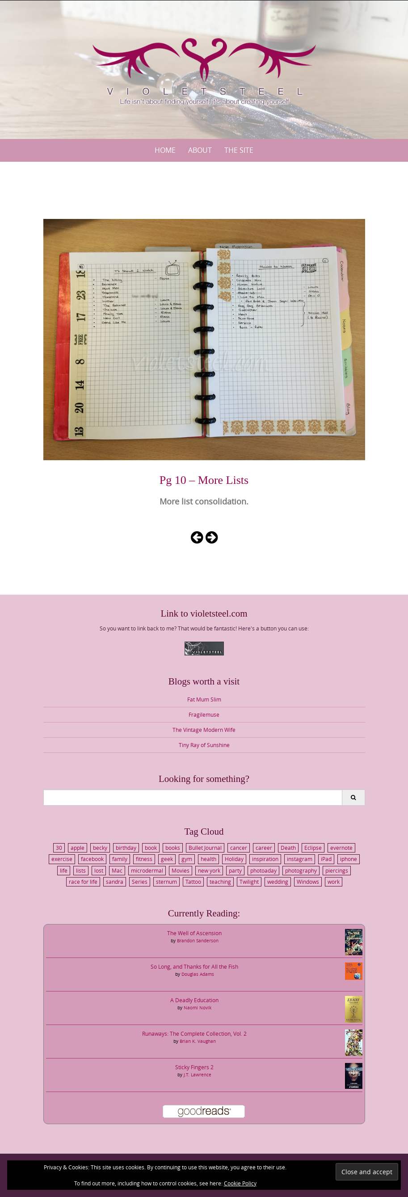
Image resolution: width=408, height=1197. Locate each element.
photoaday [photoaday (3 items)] (263, 870)
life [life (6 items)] (63, 870)
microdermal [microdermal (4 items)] (147, 870)
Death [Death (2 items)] (288, 847)
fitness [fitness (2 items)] (144, 858)
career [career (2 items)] (264, 847)
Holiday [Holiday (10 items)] (234, 858)
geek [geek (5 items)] (167, 858)
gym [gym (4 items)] (186, 858)
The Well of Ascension (194, 933)
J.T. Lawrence (197, 1075)
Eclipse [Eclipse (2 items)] (313, 847)
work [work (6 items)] (334, 881)
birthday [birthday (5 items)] (126, 847)
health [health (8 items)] (208, 858)
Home (165, 150)
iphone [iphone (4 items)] (348, 858)
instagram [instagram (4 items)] (299, 858)
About (200, 150)
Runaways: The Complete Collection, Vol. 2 (194, 1033)
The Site (238, 150)
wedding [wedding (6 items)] (277, 881)
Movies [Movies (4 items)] (180, 870)
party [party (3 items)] (235, 870)
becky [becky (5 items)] (100, 847)
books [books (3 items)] (172, 847)
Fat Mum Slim (204, 699)
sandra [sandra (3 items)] (114, 881)
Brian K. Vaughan (198, 1041)
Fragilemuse (204, 714)
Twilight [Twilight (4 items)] (249, 881)
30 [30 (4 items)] (59, 847)
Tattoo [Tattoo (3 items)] (193, 881)
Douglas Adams (197, 974)
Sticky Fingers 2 (194, 1067)
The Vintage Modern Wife (204, 729)
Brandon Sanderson (198, 941)
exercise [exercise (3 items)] (61, 858)
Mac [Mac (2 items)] (117, 870)
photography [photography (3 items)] (301, 870)
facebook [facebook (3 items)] (92, 858)
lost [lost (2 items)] (98, 870)
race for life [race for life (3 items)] (83, 881)
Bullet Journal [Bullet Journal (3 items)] (205, 847)
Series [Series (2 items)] (139, 881)
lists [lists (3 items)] (81, 870)
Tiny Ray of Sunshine (204, 744)
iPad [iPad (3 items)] (326, 858)
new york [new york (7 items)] (209, 870)
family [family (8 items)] (119, 858)
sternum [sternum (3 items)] (166, 881)
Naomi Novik (197, 1008)
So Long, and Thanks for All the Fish (194, 966)
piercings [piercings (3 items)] (336, 870)
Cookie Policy (240, 1183)
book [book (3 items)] (151, 847)
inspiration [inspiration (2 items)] (265, 858)
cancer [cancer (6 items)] (238, 847)
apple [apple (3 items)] (77, 847)
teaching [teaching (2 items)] (220, 881)
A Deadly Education (194, 1000)
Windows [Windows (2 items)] (308, 881)
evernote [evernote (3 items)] (341, 847)
